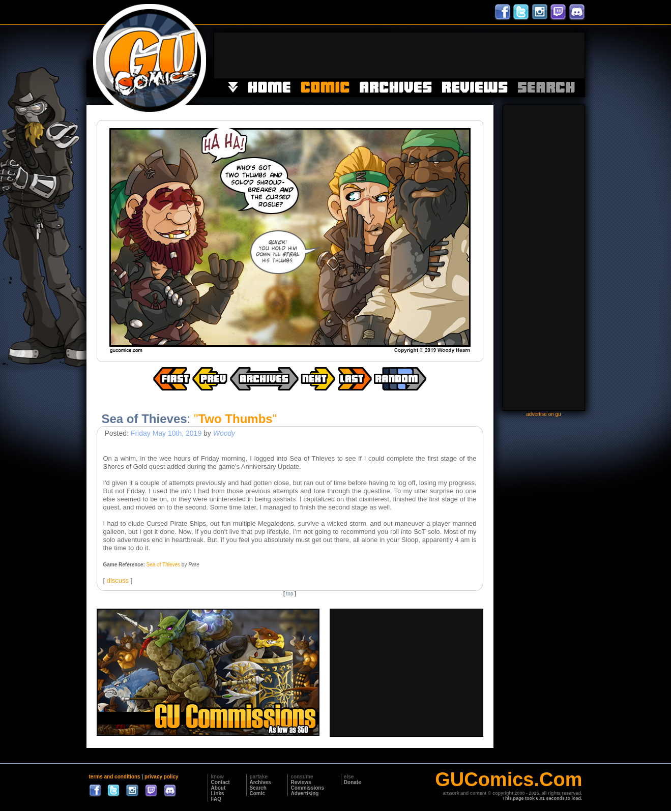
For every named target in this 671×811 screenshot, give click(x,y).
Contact (220, 782)
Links (217, 793)
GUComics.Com (508, 779)
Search (257, 788)
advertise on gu (543, 414)
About (218, 788)
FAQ (216, 799)
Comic (257, 793)
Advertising (304, 793)
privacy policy (161, 776)
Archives (260, 782)
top (290, 593)
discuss (118, 580)
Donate (352, 782)
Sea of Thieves (164, 564)
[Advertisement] (399, 55)
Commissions (307, 788)
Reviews (300, 782)
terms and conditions (114, 776)
